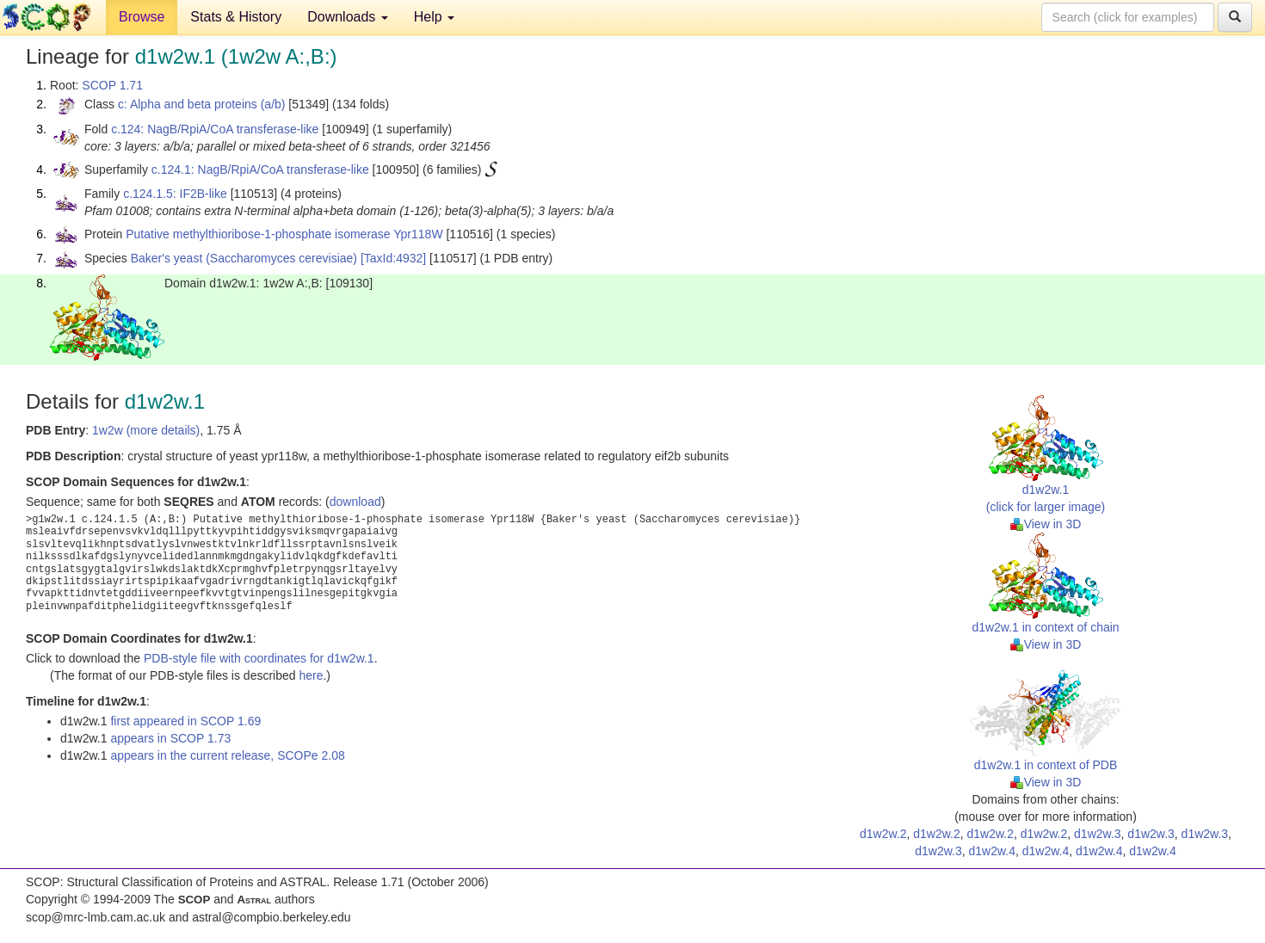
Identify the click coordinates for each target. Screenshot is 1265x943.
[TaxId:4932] (393, 258)
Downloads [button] (347, 16)
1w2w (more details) (146, 430)
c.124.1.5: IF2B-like (175, 193)
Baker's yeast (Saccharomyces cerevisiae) (244, 258)
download (355, 501)
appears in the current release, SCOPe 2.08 (227, 755)
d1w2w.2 (883, 834)
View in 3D (1046, 524)
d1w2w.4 (991, 851)
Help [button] (434, 16)
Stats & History (235, 16)
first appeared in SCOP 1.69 (185, 721)
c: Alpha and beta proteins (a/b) (202, 104)
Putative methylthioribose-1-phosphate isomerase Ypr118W (284, 234)
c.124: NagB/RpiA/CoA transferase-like (214, 129)
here (311, 675)
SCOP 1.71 (112, 85)
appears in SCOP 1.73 (170, 738)
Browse (141, 16)
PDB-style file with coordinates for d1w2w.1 (259, 658)
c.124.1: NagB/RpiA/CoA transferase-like (260, 169)
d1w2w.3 (1097, 834)
